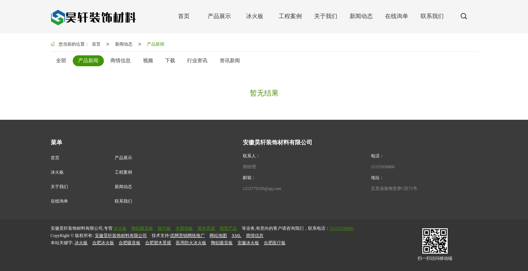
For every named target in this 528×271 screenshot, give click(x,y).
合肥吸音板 (129, 242)
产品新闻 (155, 44)
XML (236, 235)
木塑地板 (184, 228)
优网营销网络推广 (187, 235)
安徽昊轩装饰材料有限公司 (121, 235)
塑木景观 (206, 228)
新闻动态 (123, 44)
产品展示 (123, 157)
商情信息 (254, 235)
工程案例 (123, 172)
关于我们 (59, 186)
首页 (96, 44)
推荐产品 (228, 228)
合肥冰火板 (103, 242)
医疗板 (164, 228)
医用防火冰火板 (191, 242)
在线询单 (59, 201)
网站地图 (218, 235)
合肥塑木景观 (158, 242)
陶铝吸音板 (142, 228)
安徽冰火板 (248, 242)
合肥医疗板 (275, 242)
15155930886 (383, 166)
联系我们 (123, 201)
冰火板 (57, 172)
